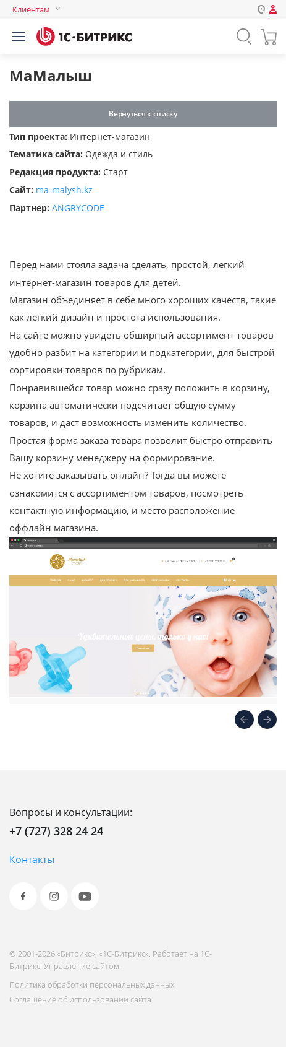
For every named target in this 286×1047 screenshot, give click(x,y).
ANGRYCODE (78, 208)
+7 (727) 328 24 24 (56, 830)
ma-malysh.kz (64, 190)
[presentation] (244, 720)
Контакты (31, 859)
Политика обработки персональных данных (91, 984)
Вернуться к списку (143, 113)
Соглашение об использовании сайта (80, 999)
